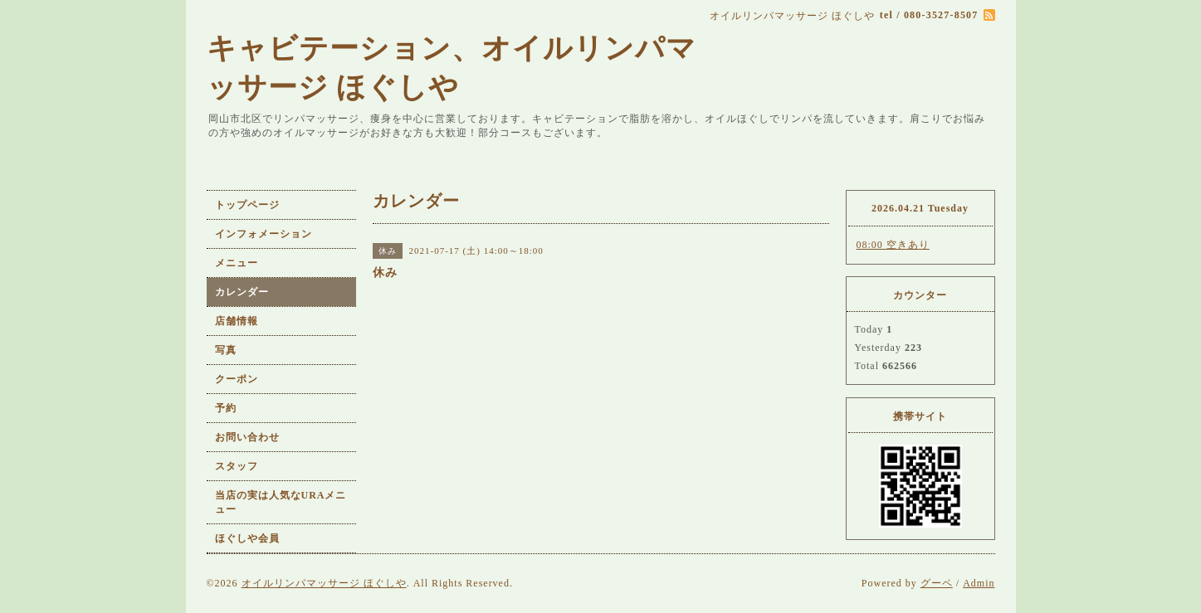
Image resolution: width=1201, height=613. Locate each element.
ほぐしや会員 (247, 538)
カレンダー (242, 292)
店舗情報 (236, 321)
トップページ (247, 205)
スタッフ (236, 466)
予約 (226, 408)
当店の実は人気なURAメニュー (281, 502)
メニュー (236, 263)
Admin (978, 583)
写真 (226, 350)
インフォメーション (263, 234)
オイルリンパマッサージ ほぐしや (324, 583)
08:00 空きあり (893, 245)
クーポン (236, 379)
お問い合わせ (247, 437)
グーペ (936, 583)
